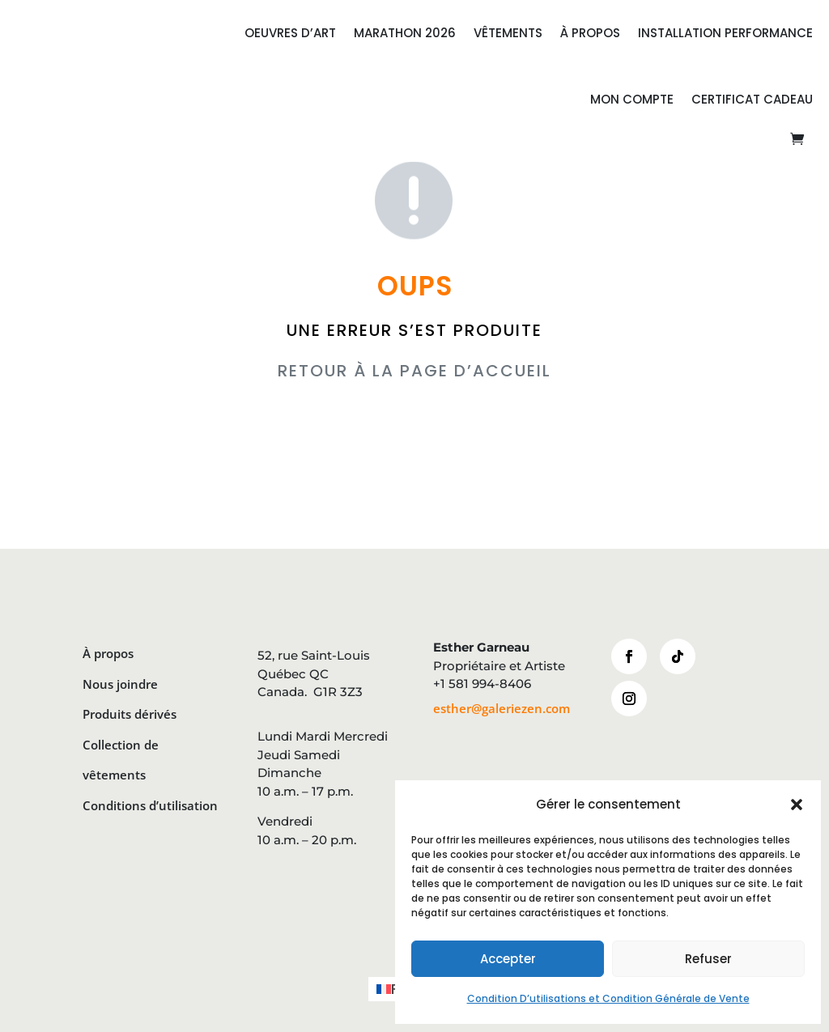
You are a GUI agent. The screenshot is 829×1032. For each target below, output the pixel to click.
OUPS (415, 286)
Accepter (508, 958)
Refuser (708, 958)
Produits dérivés (129, 714)
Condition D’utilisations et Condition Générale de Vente (608, 998)
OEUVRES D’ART (290, 32)
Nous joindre (120, 684)
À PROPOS (590, 32)
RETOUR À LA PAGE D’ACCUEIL (414, 370)
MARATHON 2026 (405, 32)
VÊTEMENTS (508, 32)
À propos (108, 653)
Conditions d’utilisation (150, 805)
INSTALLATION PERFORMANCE (725, 32)
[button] (797, 804)
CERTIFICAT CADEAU (752, 99)
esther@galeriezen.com (501, 708)
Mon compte (632, 99)
